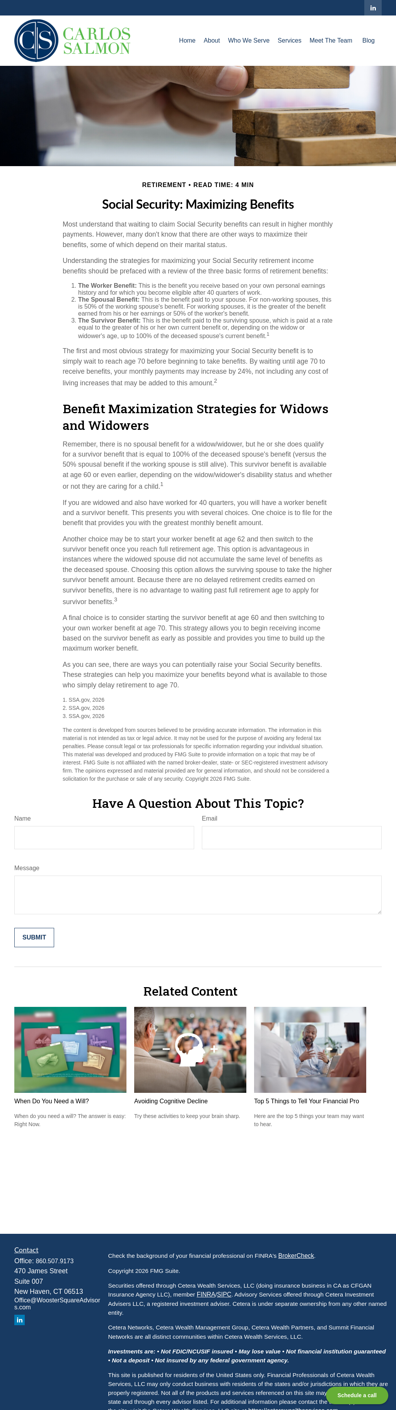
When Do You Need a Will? (51, 1101)
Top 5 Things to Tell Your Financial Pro (306, 1101)
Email (209, 818)
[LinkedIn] (373, 7)
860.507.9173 (54, 1261)
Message (26, 868)
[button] (187, 40)
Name (22, 818)
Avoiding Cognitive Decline (171, 1101)
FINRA (206, 1294)
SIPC (224, 1294)
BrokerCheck (296, 1255)
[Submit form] (34, 937)
